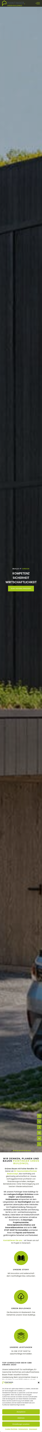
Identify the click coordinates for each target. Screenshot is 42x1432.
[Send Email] (39, 1116)
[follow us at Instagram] (39, 1133)
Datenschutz (23, 1429)
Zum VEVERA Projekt (21, 588)
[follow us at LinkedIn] (39, 1138)
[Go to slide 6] (21, 1150)
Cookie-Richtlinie (11, 1429)
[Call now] (39, 1122)
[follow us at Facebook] (39, 1127)
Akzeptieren (21, 1412)
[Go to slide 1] (12, 1150)
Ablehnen (21, 1418)
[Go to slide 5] (19, 1150)
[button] (39, 1382)
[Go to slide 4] (17, 1150)
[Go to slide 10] (28, 1150)
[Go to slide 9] (26, 1150)
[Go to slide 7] (22, 1150)
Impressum (33, 1429)
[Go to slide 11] (30, 1150)
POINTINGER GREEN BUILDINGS (26, 1162)
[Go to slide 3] (15, 1150)
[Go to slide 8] (24, 1150)
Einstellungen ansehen (21, 1424)
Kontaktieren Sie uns (12, 1243)
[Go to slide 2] (13, 1150)
